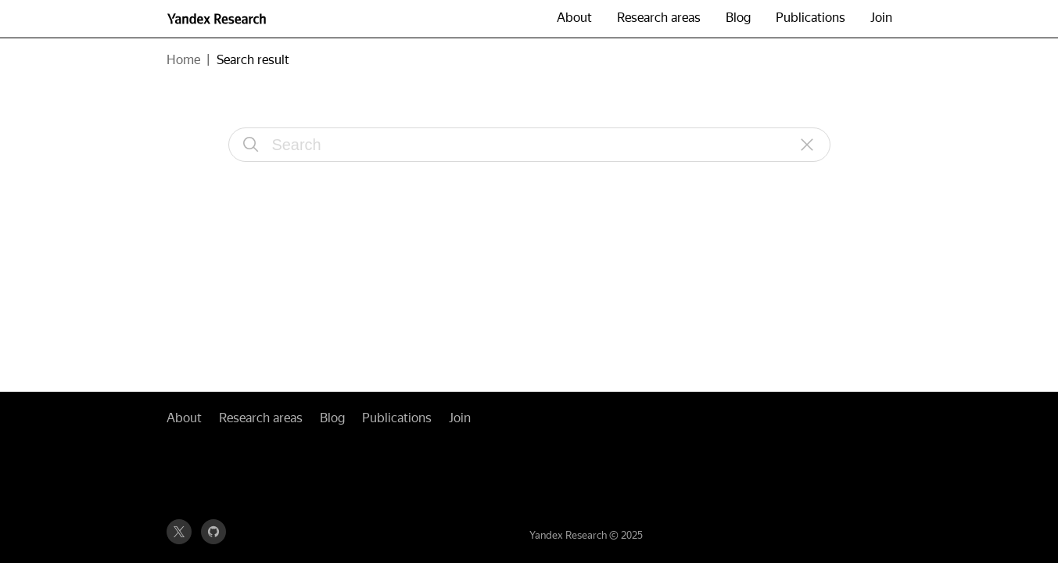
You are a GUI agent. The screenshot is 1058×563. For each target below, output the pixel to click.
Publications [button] (810, 17)
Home (183, 59)
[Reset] (807, 145)
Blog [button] (738, 17)
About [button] (574, 17)
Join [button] (881, 17)
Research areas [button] (659, 17)
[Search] (251, 145)
